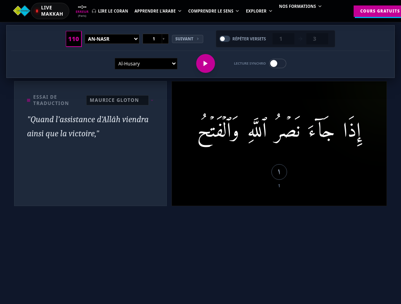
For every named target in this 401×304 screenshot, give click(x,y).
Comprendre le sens (214, 11)
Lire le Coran (110, 11)
